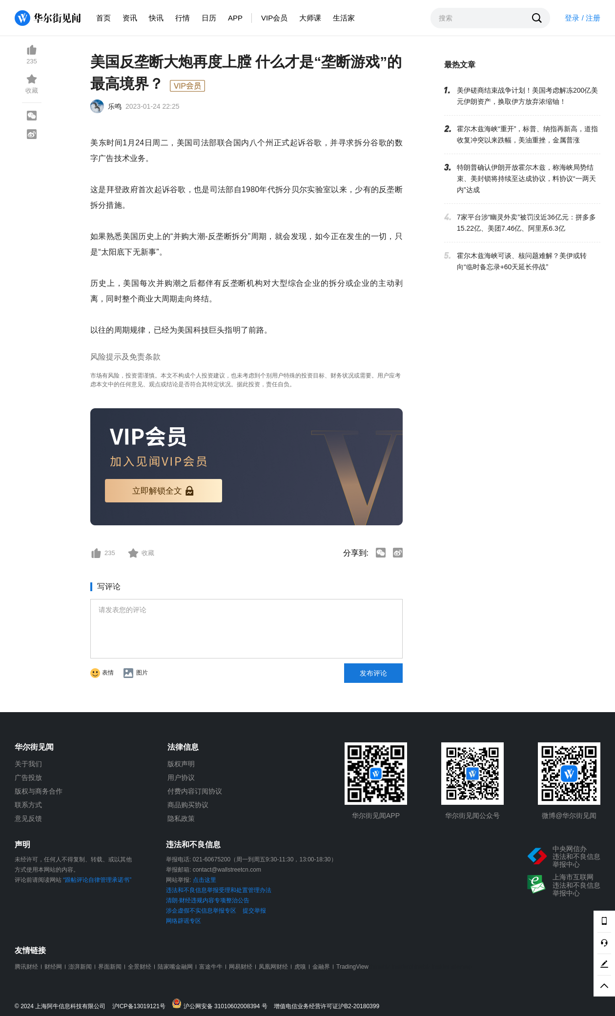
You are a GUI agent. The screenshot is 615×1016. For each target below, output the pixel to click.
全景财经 (139, 966)
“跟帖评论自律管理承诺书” (97, 880)
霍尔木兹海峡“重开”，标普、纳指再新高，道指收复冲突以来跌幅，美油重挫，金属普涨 (527, 134)
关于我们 (28, 764)
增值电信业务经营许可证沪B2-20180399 (326, 1006)
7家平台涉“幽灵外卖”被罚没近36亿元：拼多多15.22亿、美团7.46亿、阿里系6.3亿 (526, 222)
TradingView (352, 966)
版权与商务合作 (38, 791)
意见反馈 (28, 818)
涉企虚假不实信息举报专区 (201, 910)
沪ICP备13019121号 (141, 1006)
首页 (103, 18)
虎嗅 (300, 966)
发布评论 (373, 673)
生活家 (344, 18)
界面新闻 (110, 966)
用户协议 (181, 777)
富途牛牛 (211, 966)
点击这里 (204, 880)
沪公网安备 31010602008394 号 (222, 1004)
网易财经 (240, 966)
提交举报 (254, 910)
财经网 (53, 966)
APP (235, 18)
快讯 (156, 18)
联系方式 (28, 805)
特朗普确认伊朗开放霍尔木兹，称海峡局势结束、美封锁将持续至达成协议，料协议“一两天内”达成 (526, 178)
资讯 (130, 18)
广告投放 (28, 777)
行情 (182, 18)
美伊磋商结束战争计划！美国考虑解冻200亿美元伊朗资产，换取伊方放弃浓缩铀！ (527, 95)
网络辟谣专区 (183, 920)
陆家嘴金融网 (175, 966)
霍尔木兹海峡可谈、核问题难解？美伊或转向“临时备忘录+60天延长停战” (522, 261)
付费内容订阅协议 (194, 791)
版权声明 (181, 764)
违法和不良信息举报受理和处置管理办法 (218, 890)
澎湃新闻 (80, 966)
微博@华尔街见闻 (569, 815)
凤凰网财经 (273, 966)
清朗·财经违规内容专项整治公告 (207, 900)
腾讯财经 (26, 966)
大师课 (310, 18)
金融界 (321, 966)
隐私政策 (181, 818)
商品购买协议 (187, 805)
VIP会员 (274, 18)
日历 (209, 18)
